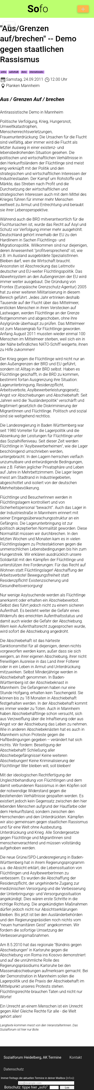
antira (3, 72)
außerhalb (13, 72)
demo (24, 72)
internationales (36, 72)
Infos (70, 1078)
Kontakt (75, 1057)
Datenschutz (14, 1069)
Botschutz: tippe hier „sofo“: (26, 1087)
